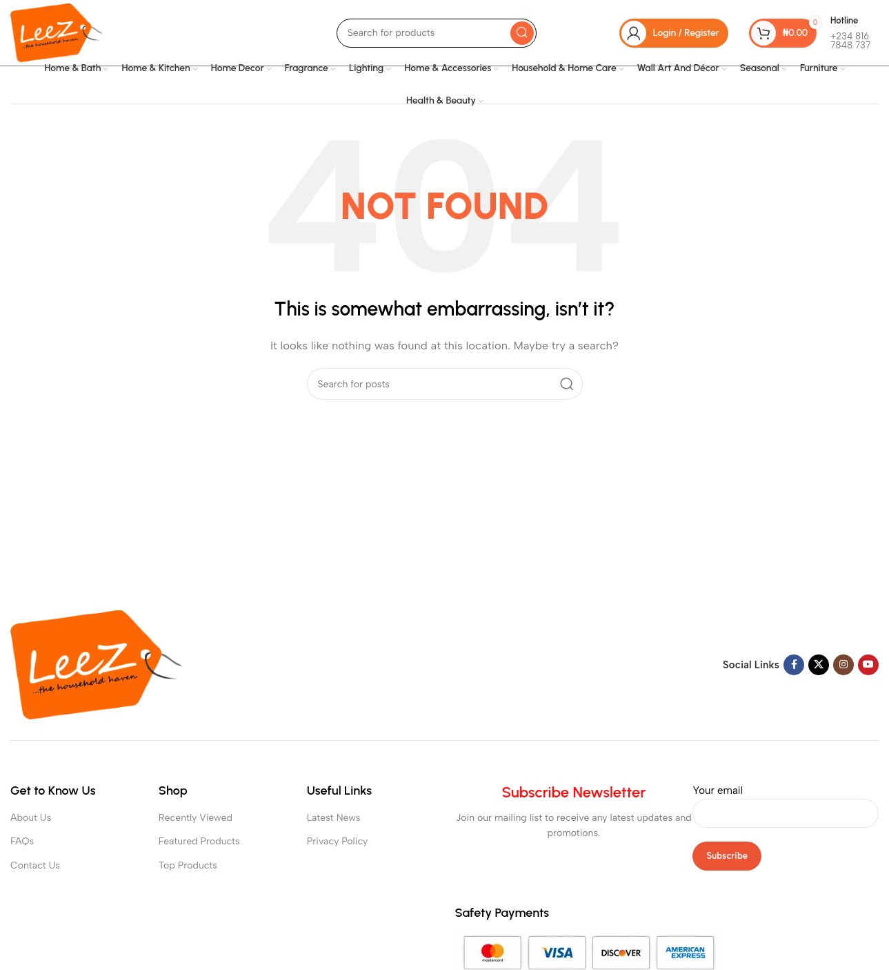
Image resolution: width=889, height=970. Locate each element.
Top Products (188, 865)
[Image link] (96, 664)
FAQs (22, 841)
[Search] (437, 33)
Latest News (334, 818)
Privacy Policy (337, 841)
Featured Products (199, 841)
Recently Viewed (195, 818)
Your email (785, 801)
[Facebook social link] (793, 664)
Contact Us (35, 865)
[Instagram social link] (843, 664)
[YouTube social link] (868, 664)
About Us (30, 818)
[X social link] (818, 664)
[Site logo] (56, 32)
